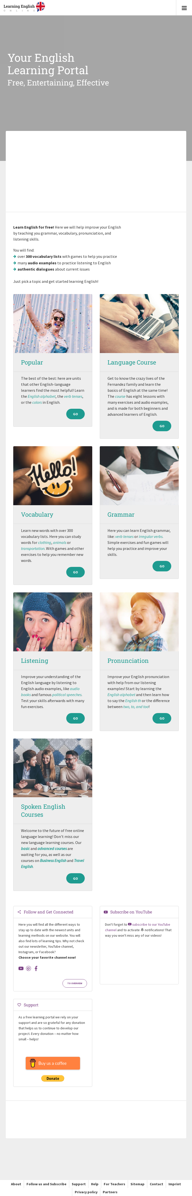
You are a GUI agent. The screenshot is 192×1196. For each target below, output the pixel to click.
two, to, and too (135, 706)
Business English (53, 860)
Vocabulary (37, 514)
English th (133, 700)
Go (75, 426)
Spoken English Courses (43, 810)
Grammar (121, 514)
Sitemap (137, 1184)
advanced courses (52, 848)
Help (94, 1184)
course (120, 396)
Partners (110, 1192)
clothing (44, 542)
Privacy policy (86, 1192)
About (16, 1184)
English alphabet (42, 396)
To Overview (74, 983)
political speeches (67, 694)
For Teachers (114, 1184)
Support (79, 1184)
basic (25, 848)
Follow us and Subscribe (46, 1184)
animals (59, 542)
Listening (34, 661)
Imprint (174, 1184)
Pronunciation (128, 661)
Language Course (132, 362)
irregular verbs (150, 536)
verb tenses (73, 396)
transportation (32, 548)
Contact (156, 1184)
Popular (32, 362)
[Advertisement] (96, 172)
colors (37, 402)
